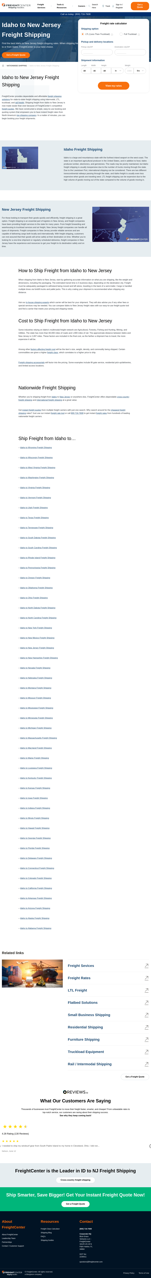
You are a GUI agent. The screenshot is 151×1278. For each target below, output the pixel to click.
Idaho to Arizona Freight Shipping (35, 908)
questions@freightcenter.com (91, 1262)
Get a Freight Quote (15, 55)
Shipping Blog (46, 1233)
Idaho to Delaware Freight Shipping (36, 858)
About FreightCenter (10, 1235)
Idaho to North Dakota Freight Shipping (37, 608)
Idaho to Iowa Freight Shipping (34, 798)
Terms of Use (144, 1273)
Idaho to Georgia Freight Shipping (35, 838)
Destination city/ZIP (122, 47)
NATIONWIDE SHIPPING (17, 66)
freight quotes (8, 109)
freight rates (101, 413)
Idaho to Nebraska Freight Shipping (36, 678)
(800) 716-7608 (86, 1229)
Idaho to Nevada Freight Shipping (35, 668)
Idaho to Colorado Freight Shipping (36, 878)
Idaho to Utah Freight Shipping (34, 508)
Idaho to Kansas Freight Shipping (35, 788)
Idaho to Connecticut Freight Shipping (37, 868)
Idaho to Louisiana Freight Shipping (36, 768)
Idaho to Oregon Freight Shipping (35, 578)
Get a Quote (140, 6)
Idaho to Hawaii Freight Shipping (34, 828)
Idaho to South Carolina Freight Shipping (38, 548)
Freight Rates (79, 978)
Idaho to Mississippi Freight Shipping (36, 708)
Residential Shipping (85, 1027)
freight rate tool (58, 413)
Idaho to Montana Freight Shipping (35, 688)
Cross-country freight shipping (75, 1180)
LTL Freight (77, 990)
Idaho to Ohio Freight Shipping (34, 598)
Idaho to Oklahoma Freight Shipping (36, 588)
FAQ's (43, 1236)
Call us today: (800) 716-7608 (75, 14)
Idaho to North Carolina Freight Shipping (38, 618)
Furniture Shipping (84, 1039)
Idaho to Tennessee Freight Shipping (36, 528)
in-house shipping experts (37, 302)
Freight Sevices (81, 966)
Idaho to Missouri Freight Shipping (35, 698)
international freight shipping (49, 400)
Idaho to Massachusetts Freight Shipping (38, 738)
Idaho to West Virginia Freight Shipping (37, 468)
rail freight (19, 103)
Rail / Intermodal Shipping (90, 1064)
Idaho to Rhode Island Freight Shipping (37, 558)
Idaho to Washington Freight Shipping (37, 478)
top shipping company (26, 115)
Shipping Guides (47, 1240)
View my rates (113, 85)
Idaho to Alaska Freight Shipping (34, 918)
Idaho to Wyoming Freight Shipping (36, 447)
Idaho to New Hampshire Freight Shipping (39, 658)
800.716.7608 (77, 413)
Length (84, 65)
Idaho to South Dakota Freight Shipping (38, 538)
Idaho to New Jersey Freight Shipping (37, 648)
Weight (127, 65)
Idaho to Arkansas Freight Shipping (36, 898)
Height (103, 65)
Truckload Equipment (86, 1052)
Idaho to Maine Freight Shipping (34, 758)
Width (93, 65)
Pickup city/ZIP (87, 47)
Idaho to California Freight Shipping (36, 888)
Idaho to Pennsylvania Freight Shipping (37, 568)
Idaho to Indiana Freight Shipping (35, 808)
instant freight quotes (31, 410)
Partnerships (7, 1242)
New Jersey (65, 397)
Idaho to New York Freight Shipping (36, 628)
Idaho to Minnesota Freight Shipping (36, 718)
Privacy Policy (128, 1273)
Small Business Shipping (89, 1015)
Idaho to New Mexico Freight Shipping (37, 638)
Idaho (54, 397)
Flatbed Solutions (83, 1003)
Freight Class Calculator (50, 1229)
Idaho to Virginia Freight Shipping (35, 488)
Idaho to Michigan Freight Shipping (35, 728)
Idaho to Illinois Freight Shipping (34, 818)
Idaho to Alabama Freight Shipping (35, 928)
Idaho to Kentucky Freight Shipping (36, 778)
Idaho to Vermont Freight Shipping (35, 498)
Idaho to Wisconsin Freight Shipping (36, 458)
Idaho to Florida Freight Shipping (35, 848)
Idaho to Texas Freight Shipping (34, 518)
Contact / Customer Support (13, 1246)
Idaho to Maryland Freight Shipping (36, 748)
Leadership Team (8, 1238)
